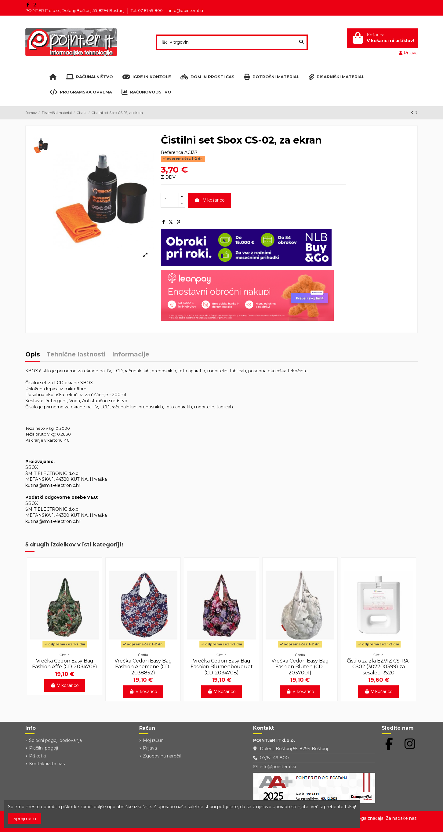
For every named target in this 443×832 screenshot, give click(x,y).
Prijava (150, 748)
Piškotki (37, 756)
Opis (32, 355)
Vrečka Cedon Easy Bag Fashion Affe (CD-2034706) (64, 664)
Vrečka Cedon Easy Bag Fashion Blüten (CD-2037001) (300, 666)
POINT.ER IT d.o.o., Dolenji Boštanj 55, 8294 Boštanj (75, 10)
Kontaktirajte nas (47, 763)
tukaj (350, 806)
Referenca (172, 152)
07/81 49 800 (274, 758)
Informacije (130, 355)
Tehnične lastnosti (76, 355)
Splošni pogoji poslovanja (55, 740)
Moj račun (153, 740)
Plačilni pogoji (43, 748)
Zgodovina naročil (162, 756)
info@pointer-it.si (186, 10)
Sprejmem (24, 818)
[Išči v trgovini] (301, 42)
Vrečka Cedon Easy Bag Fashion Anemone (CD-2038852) (143, 666)
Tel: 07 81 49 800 (147, 10)
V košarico (209, 200)
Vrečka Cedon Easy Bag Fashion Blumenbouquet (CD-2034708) (222, 666)
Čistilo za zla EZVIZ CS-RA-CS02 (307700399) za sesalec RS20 (378, 666)
